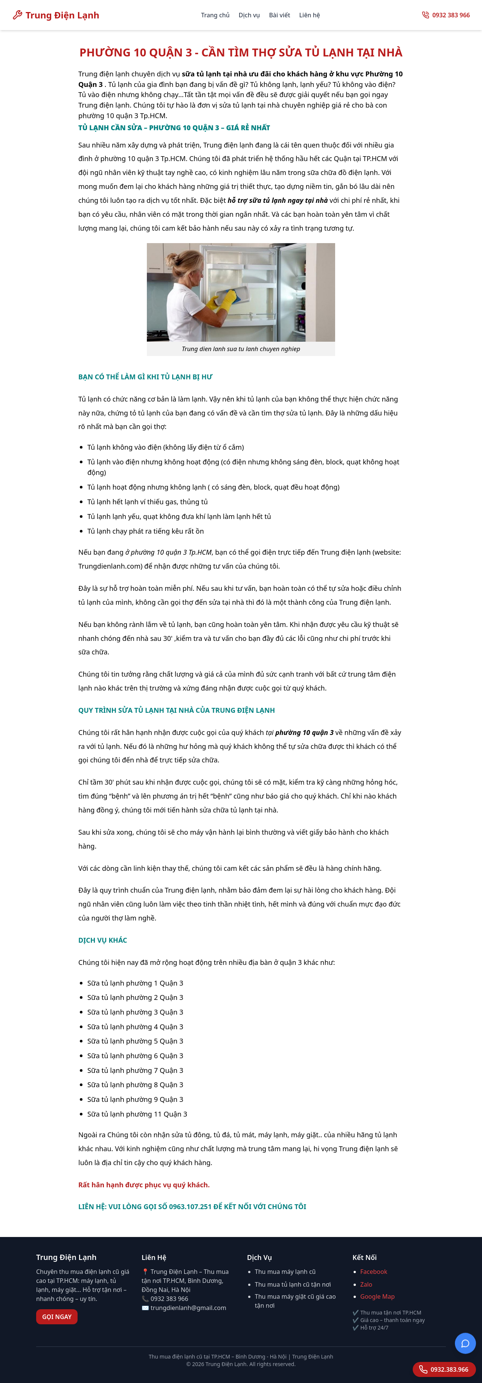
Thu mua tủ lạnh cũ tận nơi (293, 1284)
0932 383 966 (451, 15)
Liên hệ (309, 15)
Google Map (377, 1296)
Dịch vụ (249, 15)
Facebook (373, 1271)
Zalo (366, 1284)
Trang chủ (215, 15)
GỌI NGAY (57, 1317)
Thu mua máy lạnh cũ (285, 1271)
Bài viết (279, 15)
